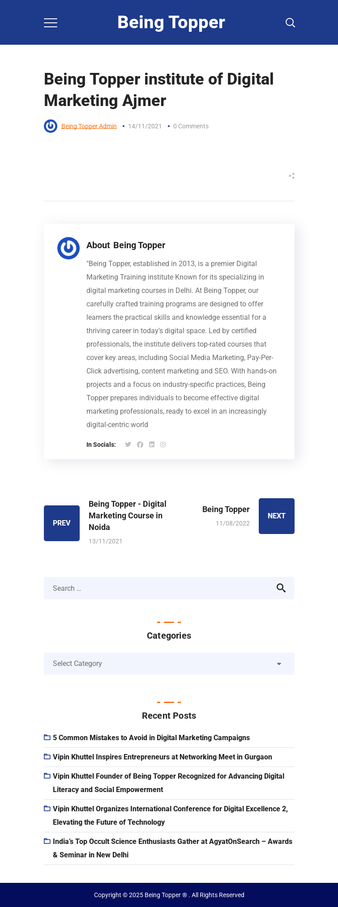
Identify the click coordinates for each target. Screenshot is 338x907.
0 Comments (191, 126)
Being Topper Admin (89, 126)
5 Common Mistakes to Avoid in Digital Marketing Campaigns (151, 737)
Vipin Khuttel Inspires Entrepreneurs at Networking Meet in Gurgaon (162, 757)
